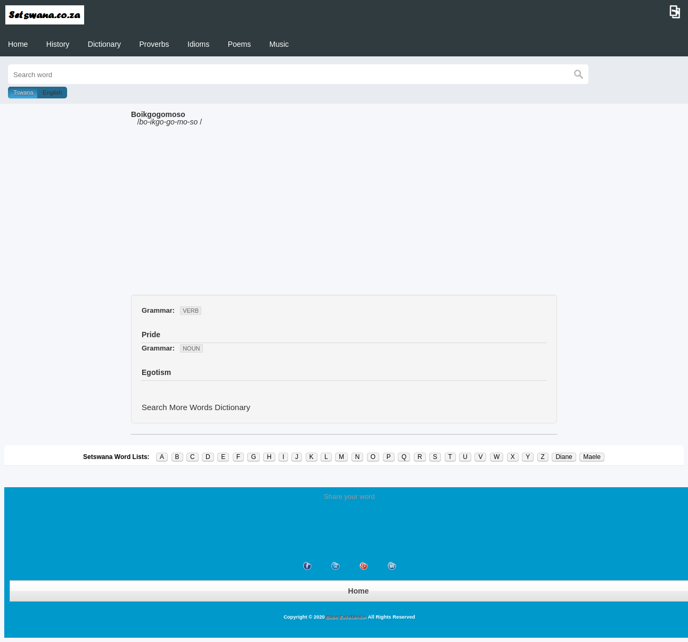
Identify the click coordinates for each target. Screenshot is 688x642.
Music (279, 44)
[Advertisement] (344, 214)
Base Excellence (345, 617)
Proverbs (154, 44)
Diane (563, 457)
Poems (239, 44)
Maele (592, 457)
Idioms (198, 44)
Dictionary (104, 44)
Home (18, 44)
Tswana (23, 92)
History (58, 44)
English (52, 92)
